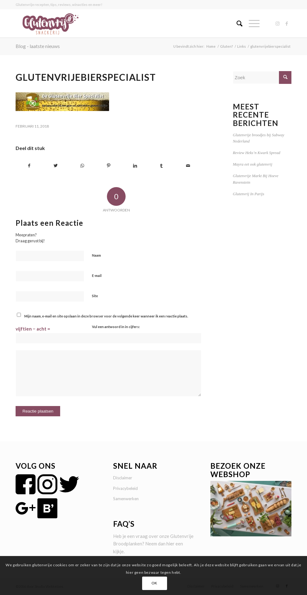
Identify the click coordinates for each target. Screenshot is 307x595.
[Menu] (251, 23)
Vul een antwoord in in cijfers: (116, 327)
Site (95, 296)
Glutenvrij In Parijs (248, 194)
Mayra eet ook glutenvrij (252, 164)
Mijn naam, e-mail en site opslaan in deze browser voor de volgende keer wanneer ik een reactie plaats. (106, 316)
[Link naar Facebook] (286, 23)
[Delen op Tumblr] (161, 165)
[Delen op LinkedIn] (135, 165)
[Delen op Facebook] (29, 165)
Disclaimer (122, 477)
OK (154, 583)
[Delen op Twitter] (56, 165)
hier (170, 543)
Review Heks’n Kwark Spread (256, 153)
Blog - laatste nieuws (38, 46)
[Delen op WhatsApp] (82, 165)
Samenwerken (126, 498)
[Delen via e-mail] (188, 165)
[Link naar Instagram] (277, 23)
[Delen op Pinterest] (109, 165)
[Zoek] (236, 23)
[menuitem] (236, 23)
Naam (96, 255)
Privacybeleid (125, 488)
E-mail (97, 275)
